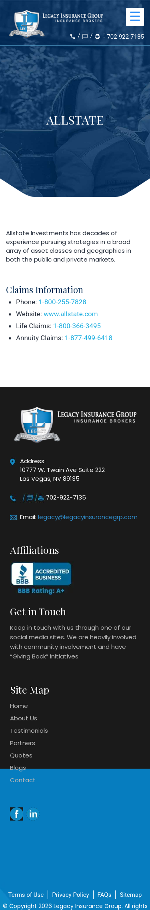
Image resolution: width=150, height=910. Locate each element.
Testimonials (29, 730)
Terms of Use (26, 894)
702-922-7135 (125, 36)
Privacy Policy (70, 894)
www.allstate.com (71, 314)
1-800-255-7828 (62, 302)
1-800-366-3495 (77, 326)
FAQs (105, 894)
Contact (23, 780)
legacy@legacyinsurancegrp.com (88, 517)
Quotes (21, 755)
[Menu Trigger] (135, 17)
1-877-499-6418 (88, 338)
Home (19, 706)
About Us (23, 718)
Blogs (18, 767)
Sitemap (131, 894)
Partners (22, 743)
